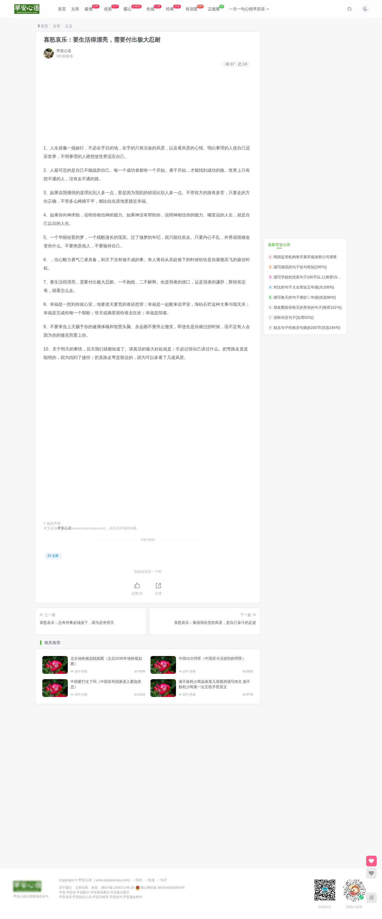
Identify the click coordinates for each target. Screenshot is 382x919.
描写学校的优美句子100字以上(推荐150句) (309, 277)
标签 (94, 887)
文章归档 (81, 887)
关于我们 (65, 887)
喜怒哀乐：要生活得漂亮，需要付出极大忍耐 (102, 39)
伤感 (153, 8)
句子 (163, 880)
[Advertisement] (148, 106)
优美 (111, 8)
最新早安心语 (279, 245)
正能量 (216, 8)
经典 (173, 8)
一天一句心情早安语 (249, 9)
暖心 (132, 8)
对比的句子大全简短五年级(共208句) (304, 287)
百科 (138, 880)
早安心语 (63, 51)
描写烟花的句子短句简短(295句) (300, 267)
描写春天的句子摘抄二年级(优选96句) (305, 297)
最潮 (92, 8)
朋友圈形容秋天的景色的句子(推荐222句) (308, 307)
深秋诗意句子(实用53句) (294, 317)
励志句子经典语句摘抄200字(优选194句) (307, 328)
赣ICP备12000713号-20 (117, 887)
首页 (62, 9)
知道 (151, 880)
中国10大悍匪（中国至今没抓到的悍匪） (212, 658)
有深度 (194, 8)
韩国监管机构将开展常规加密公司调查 (305, 257)
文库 (75, 9)
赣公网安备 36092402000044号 (160, 887)
